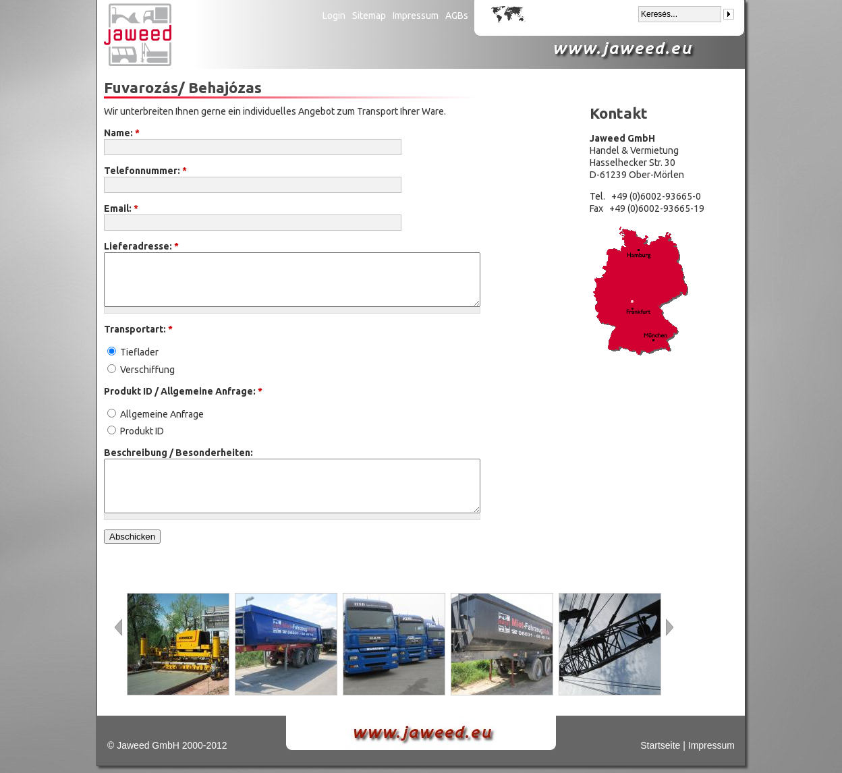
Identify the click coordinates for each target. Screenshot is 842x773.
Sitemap (369, 15)
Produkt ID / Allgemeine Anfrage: (183, 391)
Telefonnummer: (145, 170)
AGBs (456, 15)
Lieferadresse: (141, 246)
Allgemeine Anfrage (155, 414)
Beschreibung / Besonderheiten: (178, 452)
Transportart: (138, 329)
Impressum (416, 15)
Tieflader (133, 352)
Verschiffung (141, 369)
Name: (122, 132)
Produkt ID (135, 431)
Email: (121, 208)
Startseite (660, 745)
